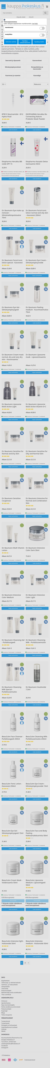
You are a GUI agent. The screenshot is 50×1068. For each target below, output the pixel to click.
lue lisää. (35, 24)
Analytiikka (8, 34)
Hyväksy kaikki (39, 42)
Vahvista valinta (11, 42)
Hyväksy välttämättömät (25, 42)
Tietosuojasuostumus (10, 22)
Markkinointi (9, 27)
